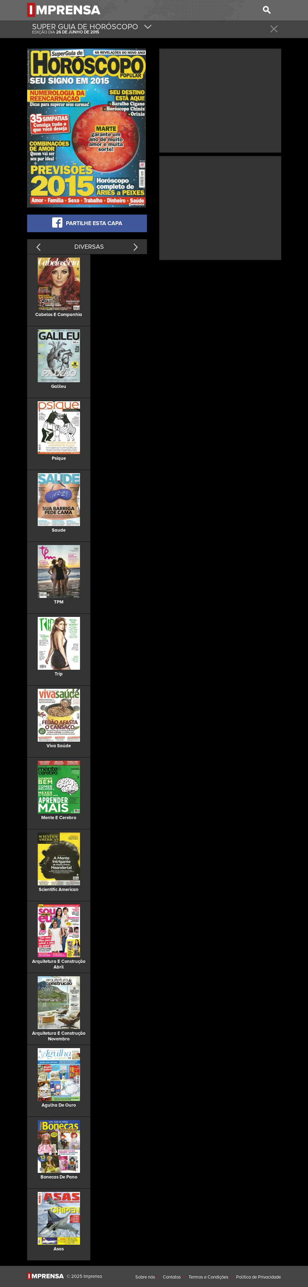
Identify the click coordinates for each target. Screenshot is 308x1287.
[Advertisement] (220, 99)
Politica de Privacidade (258, 1277)
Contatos (172, 1277)
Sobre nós (145, 1277)
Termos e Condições (208, 1277)
